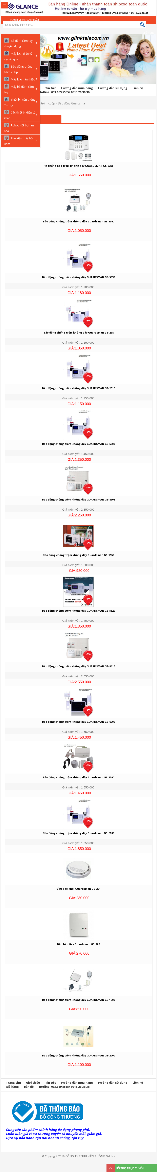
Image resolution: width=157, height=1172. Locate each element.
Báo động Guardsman (72, 103)
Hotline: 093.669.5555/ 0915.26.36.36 (64, 92)
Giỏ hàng (148, 32)
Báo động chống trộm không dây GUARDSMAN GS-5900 (78, 444)
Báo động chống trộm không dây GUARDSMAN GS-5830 (78, 277)
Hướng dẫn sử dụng (112, 88)
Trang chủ (13, 1082)
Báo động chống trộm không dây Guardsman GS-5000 (78, 221)
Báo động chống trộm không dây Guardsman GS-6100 (78, 833)
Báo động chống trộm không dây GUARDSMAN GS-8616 (78, 666)
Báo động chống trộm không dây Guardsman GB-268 (78, 332)
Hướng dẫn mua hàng (77, 88)
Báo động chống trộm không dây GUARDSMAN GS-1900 (78, 1000)
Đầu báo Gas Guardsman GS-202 (78, 944)
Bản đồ (29, 1087)
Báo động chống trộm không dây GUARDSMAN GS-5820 (78, 610)
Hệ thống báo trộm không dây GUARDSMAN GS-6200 (78, 166)
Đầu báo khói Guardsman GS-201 (78, 888)
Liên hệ (138, 88)
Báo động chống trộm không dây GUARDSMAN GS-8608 (78, 499)
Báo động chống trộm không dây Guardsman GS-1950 (78, 555)
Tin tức (50, 88)
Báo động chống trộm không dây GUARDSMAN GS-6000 (78, 722)
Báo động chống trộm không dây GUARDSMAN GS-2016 (78, 388)
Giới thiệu (33, 1082)
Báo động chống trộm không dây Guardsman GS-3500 (78, 777)
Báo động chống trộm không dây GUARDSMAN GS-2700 (78, 1055)
